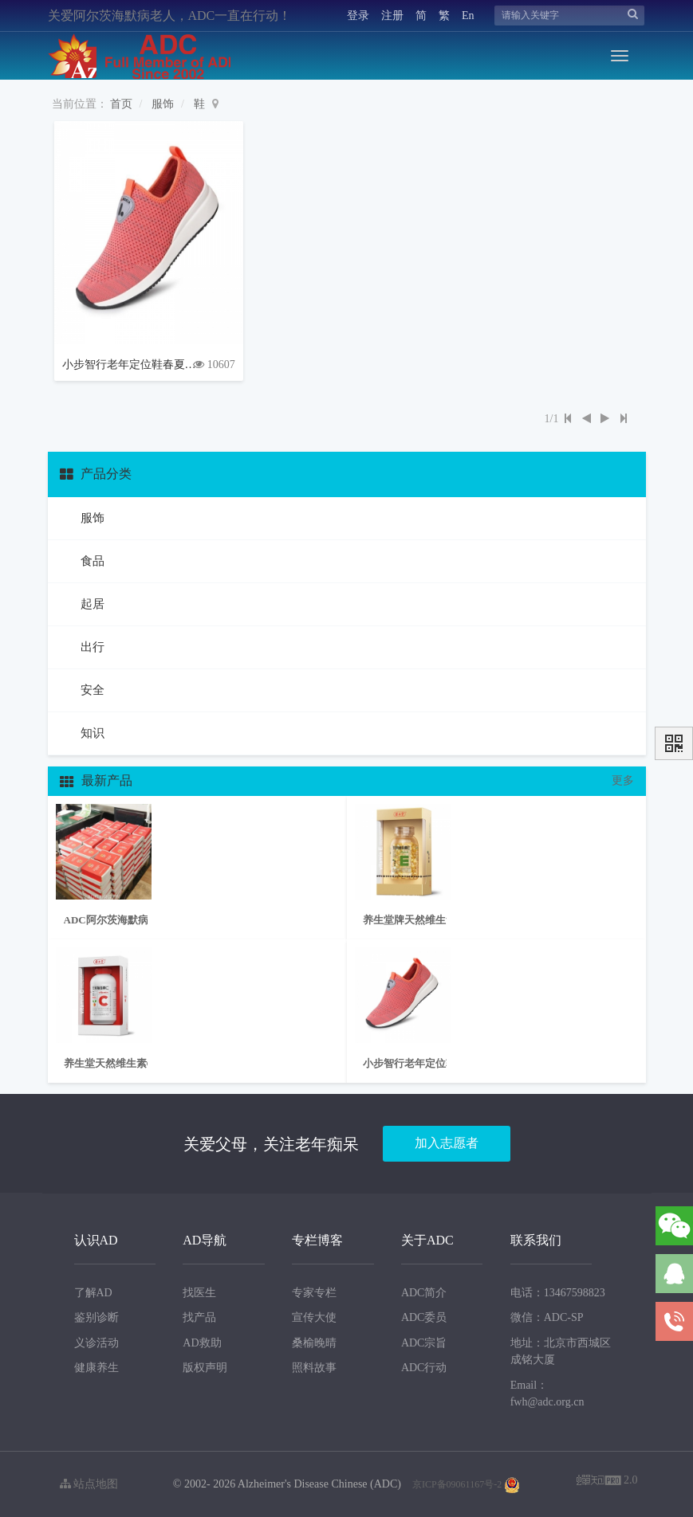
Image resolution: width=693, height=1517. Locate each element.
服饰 (163, 104)
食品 (91, 561)
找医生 (199, 1293)
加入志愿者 (446, 1143)
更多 (623, 780)
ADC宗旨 (424, 1343)
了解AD (93, 1293)
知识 (91, 733)
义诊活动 (96, 1343)
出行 (91, 647)
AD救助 (202, 1343)
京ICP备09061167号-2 (457, 1484)
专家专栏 (314, 1293)
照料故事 (314, 1368)
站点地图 (89, 1484)
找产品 (199, 1317)
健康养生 (96, 1368)
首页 (121, 104)
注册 (392, 16)
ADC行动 (424, 1368)
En (468, 16)
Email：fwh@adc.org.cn (547, 1394)
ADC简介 (424, 1293)
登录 (358, 16)
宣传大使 (314, 1317)
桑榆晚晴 (314, 1343)
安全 (91, 690)
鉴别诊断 (96, 1317)
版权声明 (205, 1368)
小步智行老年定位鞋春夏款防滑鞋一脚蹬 (162, 364)
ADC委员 (424, 1317)
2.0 (607, 1481)
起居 (91, 604)
